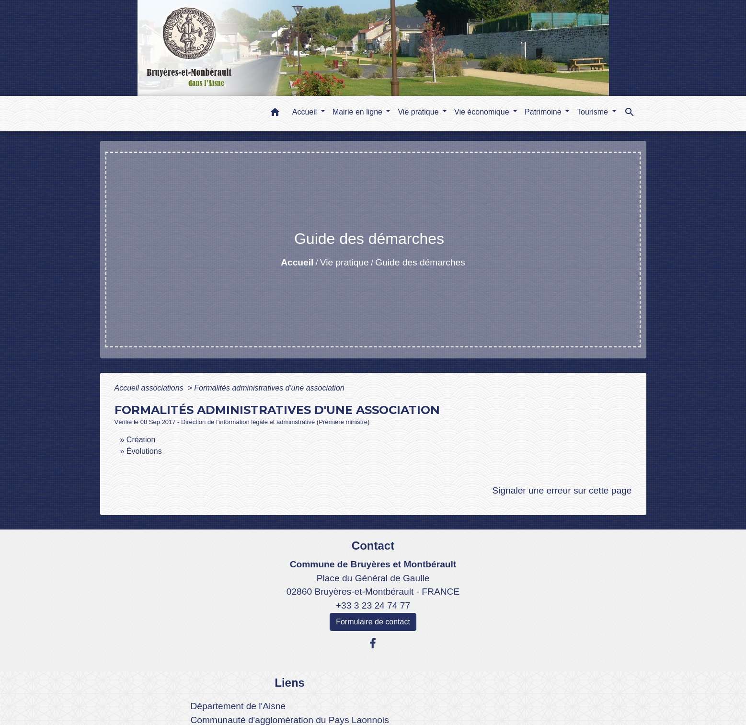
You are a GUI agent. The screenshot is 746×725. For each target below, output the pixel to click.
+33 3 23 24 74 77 (373, 605)
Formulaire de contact (373, 622)
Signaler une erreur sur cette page (561, 490)
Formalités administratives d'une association (269, 388)
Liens (290, 682)
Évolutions (144, 451)
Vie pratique (344, 262)
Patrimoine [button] (544, 112)
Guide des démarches (420, 262)
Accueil (297, 262)
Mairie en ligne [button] (359, 112)
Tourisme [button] (593, 112)
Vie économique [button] (482, 112)
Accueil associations (150, 388)
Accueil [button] (305, 112)
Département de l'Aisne (238, 706)
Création (140, 440)
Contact (373, 545)
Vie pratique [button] (419, 112)
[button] (275, 114)
